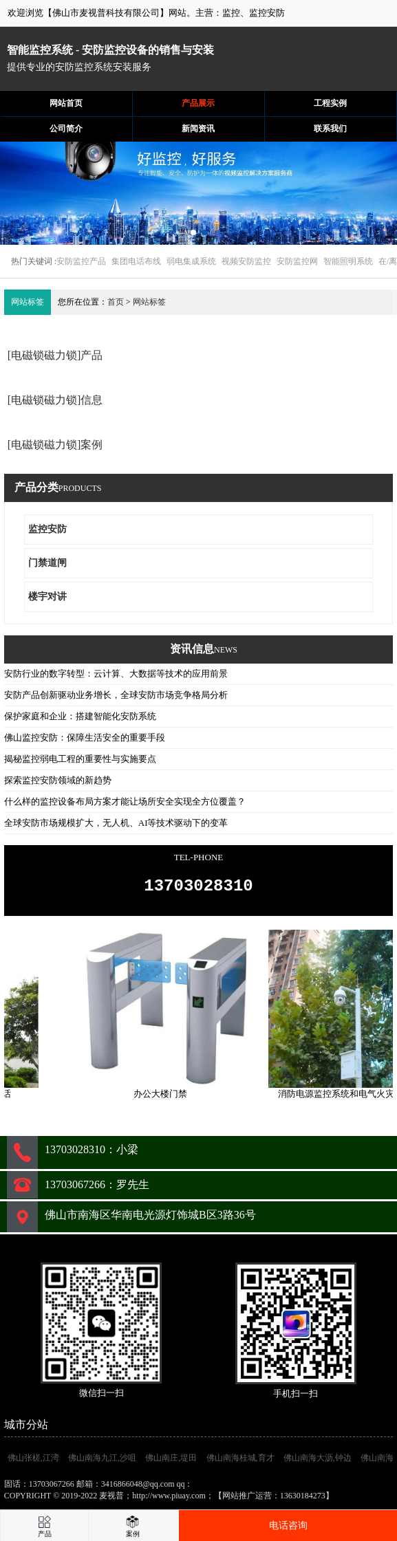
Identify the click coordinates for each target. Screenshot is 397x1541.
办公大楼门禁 (164, 1098)
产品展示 (198, 103)
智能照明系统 (348, 261)
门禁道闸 (47, 563)
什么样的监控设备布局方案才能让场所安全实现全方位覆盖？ (125, 801)
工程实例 (330, 103)
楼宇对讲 (47, 596)
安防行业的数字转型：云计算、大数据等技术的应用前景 (116, 673)
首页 (115, 302)
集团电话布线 (136, 261)
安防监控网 (297, 261)
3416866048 (215, 1488)
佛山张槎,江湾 (33, 1462)
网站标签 (149, 302)
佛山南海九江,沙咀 (102, 1462)
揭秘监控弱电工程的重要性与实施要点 (80, 759)
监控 (231, 13)
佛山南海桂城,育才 (240, 1462)
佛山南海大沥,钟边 (317, 1462)
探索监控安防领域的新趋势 (57, 780)
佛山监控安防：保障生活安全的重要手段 (84, 737)
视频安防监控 (246, 261)
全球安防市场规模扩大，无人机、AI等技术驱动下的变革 (116, 823)
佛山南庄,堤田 (171, 1462)
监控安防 (267, 13)
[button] (193, 232)
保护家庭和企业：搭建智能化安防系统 (80, 716)
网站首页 (66, 103)
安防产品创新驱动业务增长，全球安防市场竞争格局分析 (116, 695)
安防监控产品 (81, 261)
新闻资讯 (198, 128)
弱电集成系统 (191, 261)
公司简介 (66, 128)
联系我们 (330, 128)
